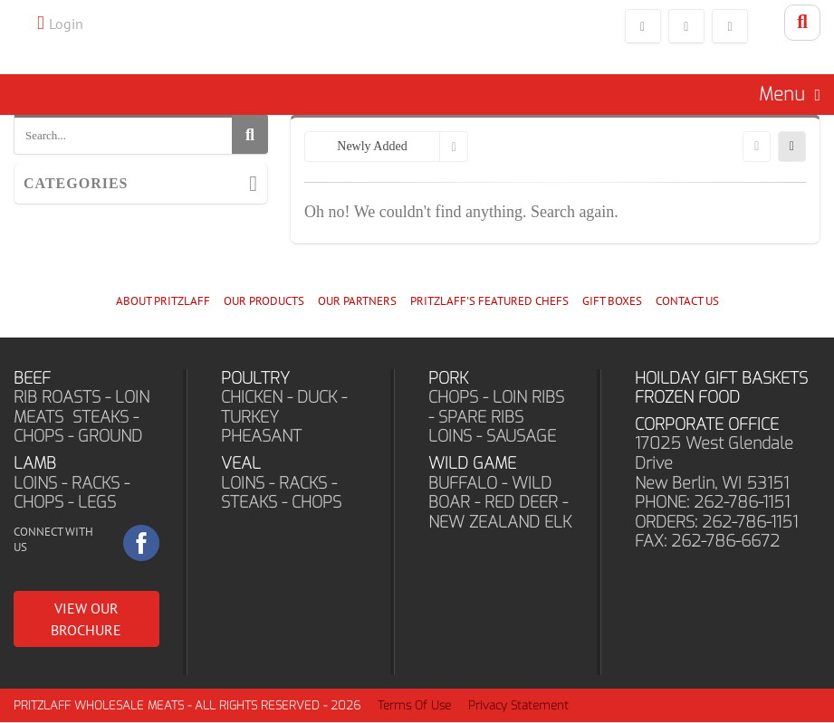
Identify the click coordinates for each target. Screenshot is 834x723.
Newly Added (372, 148)
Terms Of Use (414, 706)
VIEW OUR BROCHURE (86, 620)
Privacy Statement (518, 706)
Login (66, 23)
